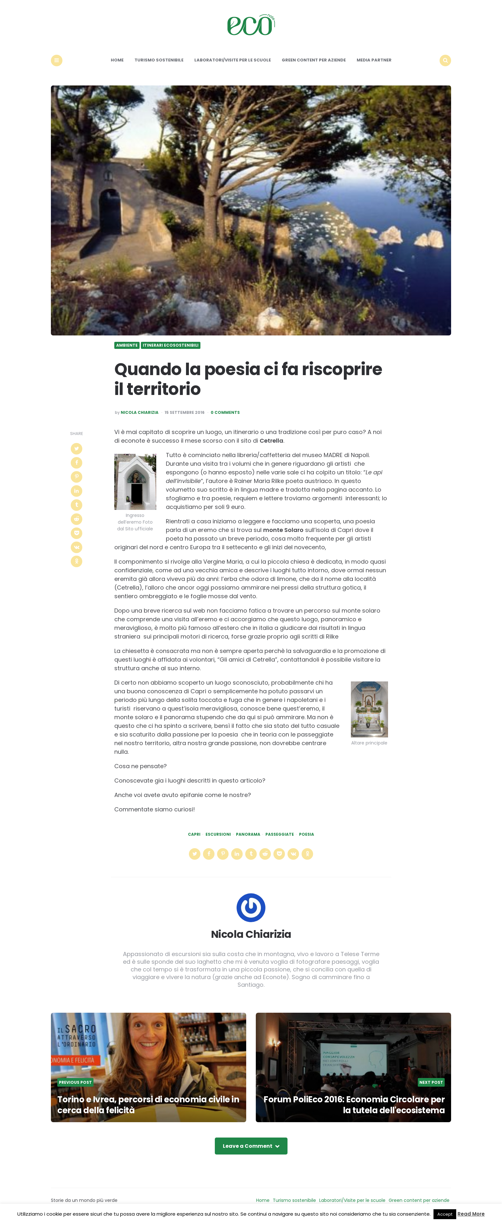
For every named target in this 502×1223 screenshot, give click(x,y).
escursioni (218, 834)
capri (194, 834)
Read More (471, 1214)
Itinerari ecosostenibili (170, 345)
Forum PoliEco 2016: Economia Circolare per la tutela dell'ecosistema (354, 1105)
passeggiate (279, 834)
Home (117, 60)
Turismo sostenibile (158, 60)
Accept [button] (444, 1214)
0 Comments (225, 412)
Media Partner (374, 60)
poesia (306, 834)
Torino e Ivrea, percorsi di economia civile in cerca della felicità (148, 1105)
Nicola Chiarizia (139, 412)
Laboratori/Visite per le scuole (232, 60)
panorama (248, 834)
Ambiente (127, 345)
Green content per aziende (314, 60)
